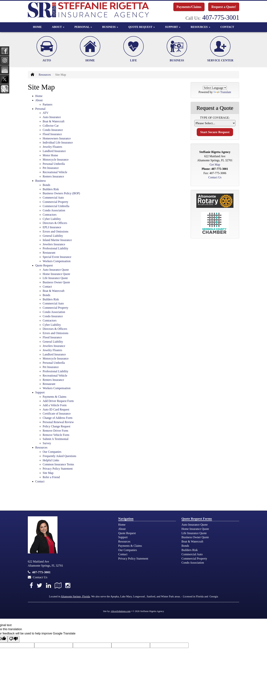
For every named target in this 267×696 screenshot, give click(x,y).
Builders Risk (51, 189)
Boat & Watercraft (53, 121)
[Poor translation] (13, 639)
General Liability (53, 235)
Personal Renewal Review (58, 422)
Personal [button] (83, 26)
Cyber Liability (52, 218)
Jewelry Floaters (52, 146)
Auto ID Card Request (56, 409)
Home (37, 26)
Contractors (50, 214)
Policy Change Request (56, 426)
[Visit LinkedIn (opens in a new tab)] (48, 585)
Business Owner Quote (56, 282)
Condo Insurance (53, 129)
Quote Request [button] (141, 26)
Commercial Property (55, 201)
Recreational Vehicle (55, 172)
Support (123, 537)
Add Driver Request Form (58, 401)
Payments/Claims (189, 7)
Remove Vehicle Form (56, 434)
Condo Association (54, 210)
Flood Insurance (52, 134)
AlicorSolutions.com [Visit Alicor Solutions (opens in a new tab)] (120, 611)
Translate (222, 92)
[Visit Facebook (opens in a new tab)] (31, 585)
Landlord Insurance (54, 151)
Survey (47, 443)
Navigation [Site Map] (126, 518)
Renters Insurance (53, 176)
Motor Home (50, 155)
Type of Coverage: (215, 117)
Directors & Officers (55, 223)
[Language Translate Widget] (215, 88)
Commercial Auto (53, 197)
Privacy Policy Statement (58, 468)
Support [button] (172, 26)
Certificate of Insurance (57, 413)
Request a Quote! (223, 7)
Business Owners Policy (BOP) (61, 193)
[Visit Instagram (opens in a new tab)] (67, 585)
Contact (227, 26)
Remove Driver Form (55, 430)
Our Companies (52, 451)
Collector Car (51, 125)
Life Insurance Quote (55, 278)
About (122, 528)
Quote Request (127, 533)
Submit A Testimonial (55, 439)
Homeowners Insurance (57, 138)
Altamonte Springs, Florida (75, 596)
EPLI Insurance (52, 227)
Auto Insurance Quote (56, 269)
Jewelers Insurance (54, 244)
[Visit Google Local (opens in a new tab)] (58, 585)
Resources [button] (200, 26)
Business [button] (110, 26)
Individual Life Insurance (58, 142)
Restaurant (49, 252)
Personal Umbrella (54, 163)
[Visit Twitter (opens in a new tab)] (39, 585)
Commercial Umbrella (56, 206)
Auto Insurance (52, 117)
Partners (47, 104)
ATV (45, 112)
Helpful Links (51, 460)
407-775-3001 (220, 17)
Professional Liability (55, 248)
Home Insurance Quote (56, 274)
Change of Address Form (57, 417)
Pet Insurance (51, 167)
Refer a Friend (51, 477)
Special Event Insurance (57, 256)
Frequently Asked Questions (59, 456)
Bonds (46, 185)
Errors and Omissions (55, 231)
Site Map (48, 472)
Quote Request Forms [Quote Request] (197, 518)
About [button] (58, 26)
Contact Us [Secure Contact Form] (215, 177)
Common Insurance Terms (58, 464)
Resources (45, 74)
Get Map (215, 164)
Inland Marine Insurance (57, 240)
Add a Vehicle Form (55, 405)
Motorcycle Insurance (56, 159)
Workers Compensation (56, 261)
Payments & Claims (54, 396)
